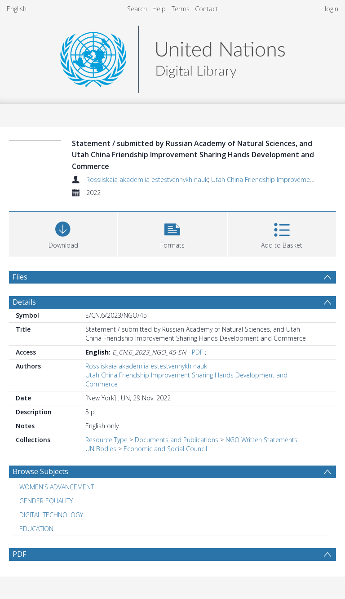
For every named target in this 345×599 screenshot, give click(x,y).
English (17, 8)
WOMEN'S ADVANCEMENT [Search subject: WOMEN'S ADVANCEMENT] (56, 487)
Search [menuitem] (137, 8)
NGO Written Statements (261, 439)
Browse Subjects (40, 471)
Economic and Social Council (165, 448)
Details (24, 302)
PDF (197, 352)
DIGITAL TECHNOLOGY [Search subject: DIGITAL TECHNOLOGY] (51, 514)
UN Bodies (100, 448)
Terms (181, 8)
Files (20, 277)
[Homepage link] (172, 56)
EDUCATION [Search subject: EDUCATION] (36, 528)
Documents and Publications (176, 439)
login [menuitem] (331, 8)
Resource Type (106, 439)
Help (159, 8)
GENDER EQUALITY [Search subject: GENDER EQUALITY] (46, 501)
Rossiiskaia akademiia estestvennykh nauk (147, 179)
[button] (172, 233)
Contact (206, 8)
